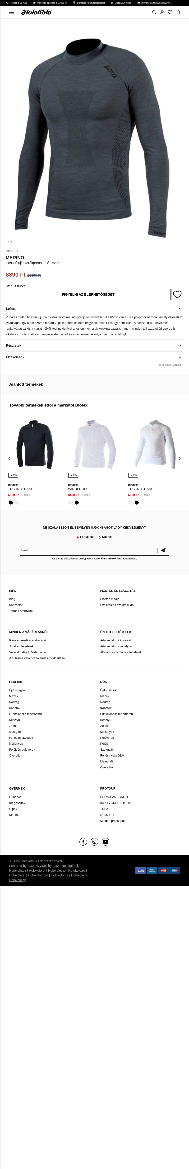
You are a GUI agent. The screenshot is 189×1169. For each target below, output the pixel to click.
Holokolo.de (59, 875)
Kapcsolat (16, 605)
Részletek (13, 345)
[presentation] (9, 458)
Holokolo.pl (37, 870)
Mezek (13, 696)
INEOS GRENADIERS (115, 803)
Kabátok (14, 708)
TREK (104, 809)
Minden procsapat (112, 821)
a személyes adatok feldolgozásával (114, 558)
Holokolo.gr (17, 880)
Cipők (13, 809)
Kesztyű (14, 720)
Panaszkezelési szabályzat (27, 640)
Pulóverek (107, 737)
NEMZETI (107, 815)
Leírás (11, 309)
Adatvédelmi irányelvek (116, 640)
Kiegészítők (17, 803)
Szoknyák (106, 749)
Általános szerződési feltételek (121, 652)
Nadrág (14, 702)
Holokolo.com (38, 875)
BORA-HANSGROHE (115, 797)
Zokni (13, 726)
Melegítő (15, 732)
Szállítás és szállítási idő (117, 605)
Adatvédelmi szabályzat (116, 646)
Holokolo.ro (76, 870)
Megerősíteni (163, 550)
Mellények (16, 743)
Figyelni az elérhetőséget (88, 294)
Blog (12, 599)
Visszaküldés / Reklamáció (27, 652)
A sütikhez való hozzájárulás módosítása (37, 658)
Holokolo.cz (17, 870)
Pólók (104, 743)
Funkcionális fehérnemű (25, 714)
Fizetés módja (109, 599)
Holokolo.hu (57, 870)
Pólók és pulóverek (22, 749)
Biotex (12, 251)
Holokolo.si (17, 875)
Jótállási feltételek (21, 646)
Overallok (15, 755)
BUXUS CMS (37, 866)
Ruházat (15, 797)
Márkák (14, 815)
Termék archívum (21, 611)
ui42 (56, 866)
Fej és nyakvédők (21, 737)
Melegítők (106, 761)
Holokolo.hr (79, 875)
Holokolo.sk (70, 866)
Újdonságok (17, 690)
